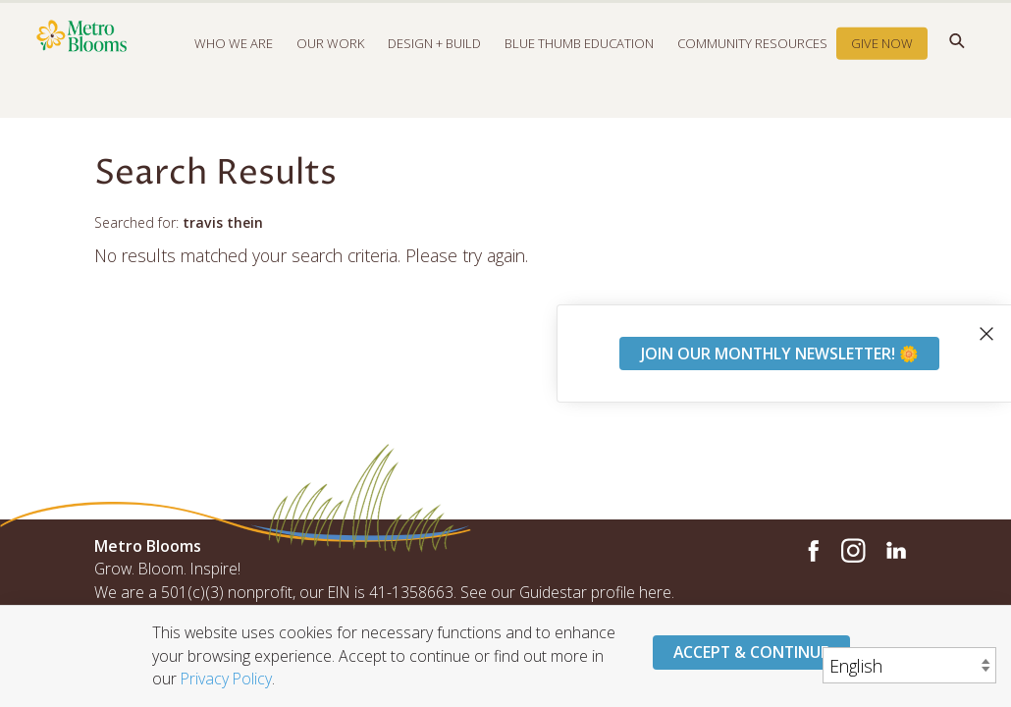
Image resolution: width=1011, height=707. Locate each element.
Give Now (882, 63)
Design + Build (434, 63)
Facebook (810, 551)
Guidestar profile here (595, 592)
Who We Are (233, 63)
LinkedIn (895, 551)
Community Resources (752, 63)
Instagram (853, 551)
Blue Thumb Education (579, 63)
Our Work (330, 63)
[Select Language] (909, 665)
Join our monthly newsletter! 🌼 (780, 353)
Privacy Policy (226, 678)
